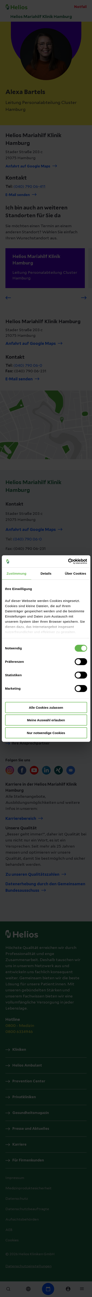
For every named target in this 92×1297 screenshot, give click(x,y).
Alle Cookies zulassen (46, 707)
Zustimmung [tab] (16, 573)
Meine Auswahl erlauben (46, 720)
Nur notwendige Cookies (46, 732)
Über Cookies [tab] (75, 573)
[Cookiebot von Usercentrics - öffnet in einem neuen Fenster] (68, 561)
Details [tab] (46, 573)
